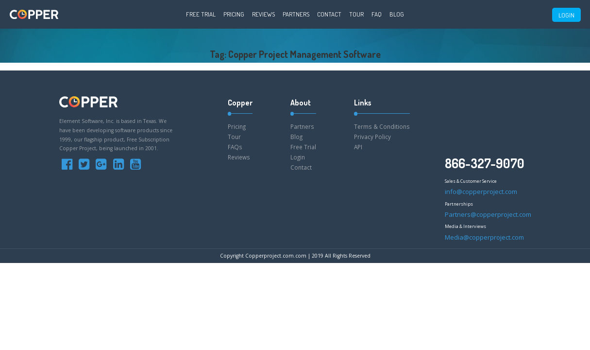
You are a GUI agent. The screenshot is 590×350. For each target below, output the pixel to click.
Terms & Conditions (382, 126)
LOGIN (566, 15)
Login (297, 157)
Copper (240, 102)
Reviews (263, 14)
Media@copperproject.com (484, 237)
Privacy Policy (372, 136)
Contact (329, 14)
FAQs (235, 147)
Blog (396, 14)
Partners (296, 14)
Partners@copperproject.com (488, 214)
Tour (356, 14)
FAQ (376, 14)
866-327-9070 (484, 163)
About (300, 102)
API (358, 147)
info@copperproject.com (481, 191)
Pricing (233, 14)
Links (362, 102)
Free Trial (201, 14)
